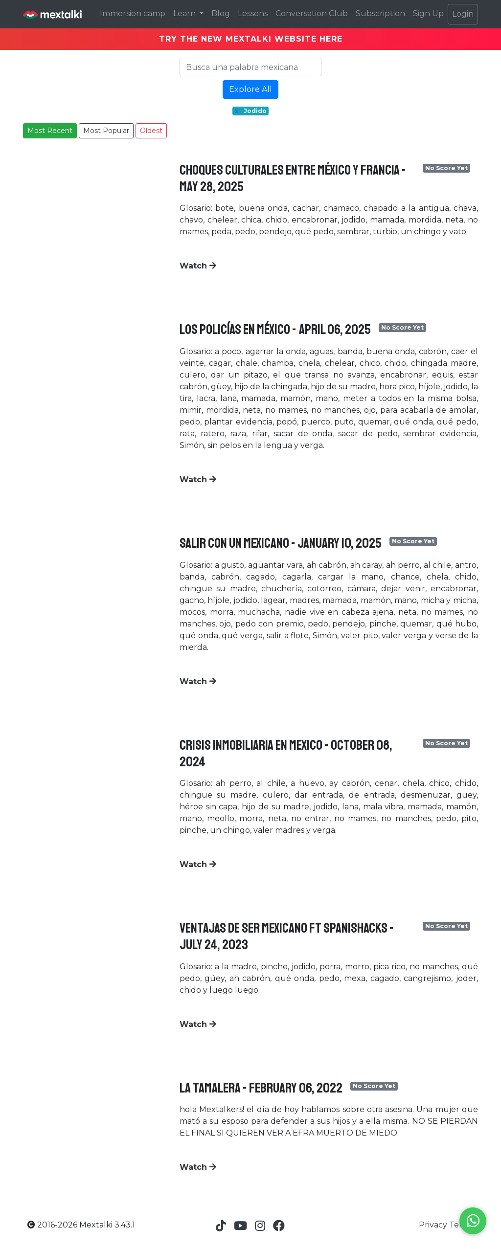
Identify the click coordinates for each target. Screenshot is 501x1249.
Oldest (151, 130)
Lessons (253, 13)
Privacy (434, 1224)
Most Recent (49, 130)
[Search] (250, 67)
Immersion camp (132, 13)
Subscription (380, 13)
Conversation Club (311, 13)
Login (463, 14)
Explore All (250, 89)
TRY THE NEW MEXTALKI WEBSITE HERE (250, 39)
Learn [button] (185, 13)
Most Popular (106, 130)
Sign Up (428, 13)
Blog (220, 13)
